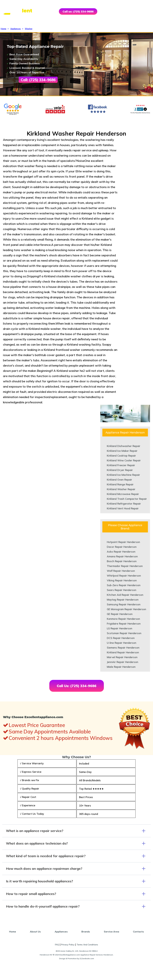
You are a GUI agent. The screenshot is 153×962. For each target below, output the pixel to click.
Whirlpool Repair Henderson (124, 575)
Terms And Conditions (87, 944)
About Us (35, 931)
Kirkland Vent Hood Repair (123, 508)
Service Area (111, 931)
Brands (85, 931)
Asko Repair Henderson (121, 551)
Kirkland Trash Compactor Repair (127, 498)
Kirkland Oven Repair (119, 479)
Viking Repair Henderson (122, 580)
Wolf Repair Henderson (121, 570)
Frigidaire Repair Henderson (124, 623)
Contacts (138, 931)
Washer (28, 28)
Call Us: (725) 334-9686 (76, 686)
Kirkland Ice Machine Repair (123, 474)
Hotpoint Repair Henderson (123, 542)
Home (3, 28)
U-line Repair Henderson (121, 642)
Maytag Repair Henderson (123, 599)
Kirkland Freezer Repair (121, 465)
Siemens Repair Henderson (123, 647)
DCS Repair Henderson (121, 638)
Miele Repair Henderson (121, 666)
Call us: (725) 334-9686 (78, 11)
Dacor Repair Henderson (122, 546)
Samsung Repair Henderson (123, 604)
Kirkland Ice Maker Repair (122, 450)
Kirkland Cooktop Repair (121, 455)
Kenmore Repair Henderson (123, 618)
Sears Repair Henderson (121, 590)
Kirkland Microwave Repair (123, 494)
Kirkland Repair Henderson (123, 652)
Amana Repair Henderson (122, 556)
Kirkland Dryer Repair (120, 470)
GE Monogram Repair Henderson (126, 609)
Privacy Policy (68, 944)
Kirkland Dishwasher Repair (123, 446)
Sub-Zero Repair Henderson (123, 585)
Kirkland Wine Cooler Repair (124, 460)
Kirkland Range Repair (120, 484)
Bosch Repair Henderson (122, 561)
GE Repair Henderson (120, 614)
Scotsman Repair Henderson (124, 633)
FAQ (57, 944)
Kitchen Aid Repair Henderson (125, 594)
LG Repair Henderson (119, 628)
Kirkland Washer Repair (121, 489)
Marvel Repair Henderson (122, 657)
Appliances (15, 28)
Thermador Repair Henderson (125, 566)
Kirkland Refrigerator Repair (124, 503)
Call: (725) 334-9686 (38, 80)
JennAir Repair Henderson (122, 662)
